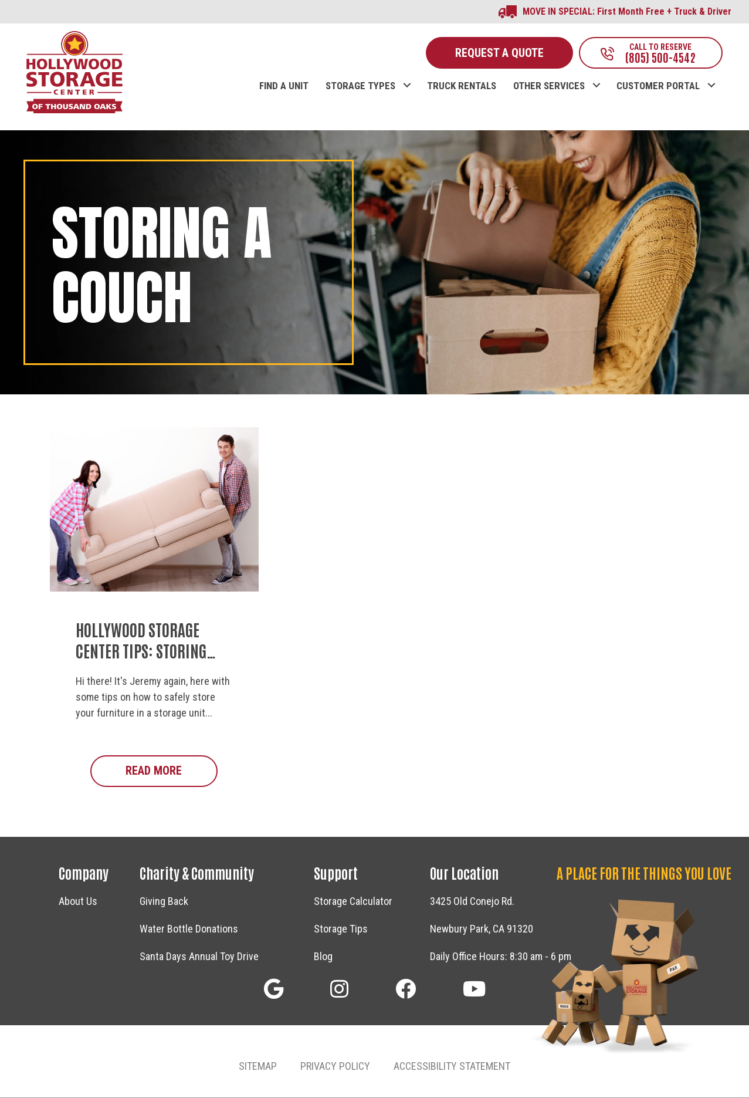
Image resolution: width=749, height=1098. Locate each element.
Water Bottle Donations (189, 929)
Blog (323, 957)
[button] (406, 74)
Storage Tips (341, 929)
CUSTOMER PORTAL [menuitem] (658, 86)
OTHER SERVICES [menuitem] (549, 86)
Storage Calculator (353, 902)
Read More (171, 771)
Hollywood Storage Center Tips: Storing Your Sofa (141, 651)
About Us (78, 902)
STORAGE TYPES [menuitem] (360, 86)
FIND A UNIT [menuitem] (284, 86)
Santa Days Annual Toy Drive (199, 957)
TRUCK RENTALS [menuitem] (461, 86)
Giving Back (164, 902)
